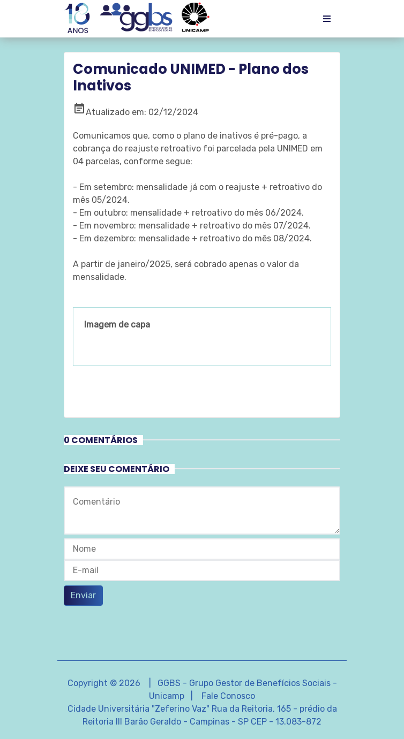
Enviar (83, 595)
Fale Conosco (228, 696)
